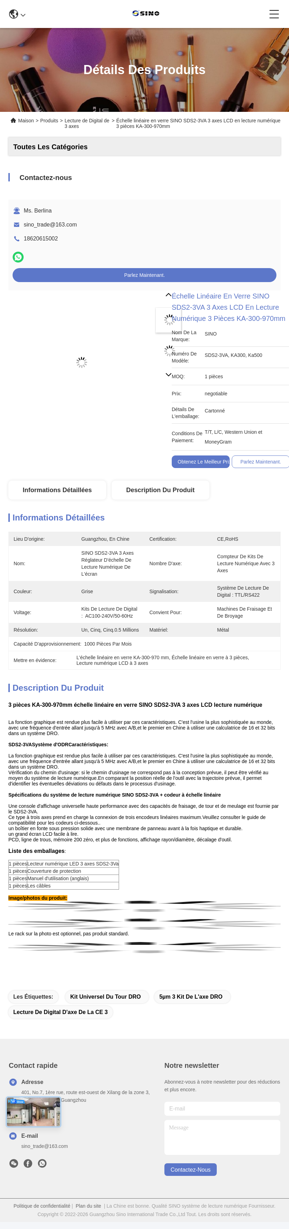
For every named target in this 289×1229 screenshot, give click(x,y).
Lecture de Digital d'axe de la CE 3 (60, 1012)
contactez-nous (191, 1170)
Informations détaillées (57, 490)
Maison (26, 120)
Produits (49, 120)
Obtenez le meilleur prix (204, 461)
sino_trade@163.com (50, 225)
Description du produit (160, 490)
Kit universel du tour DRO (105, 997)
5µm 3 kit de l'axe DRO (190, 997)
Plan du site (88, 1206)
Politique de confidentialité (42, 1206)
